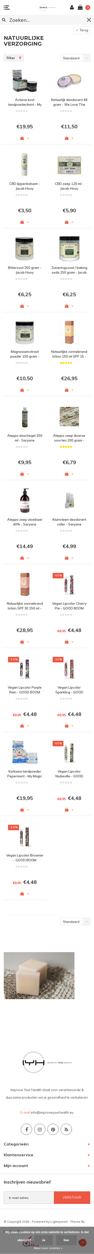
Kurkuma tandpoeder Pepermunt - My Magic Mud (24, 773)
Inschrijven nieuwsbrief (27, 1182)
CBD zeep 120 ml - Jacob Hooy (69, 186)
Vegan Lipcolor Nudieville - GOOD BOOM (69, 773)
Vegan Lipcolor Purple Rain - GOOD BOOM (25, 689)
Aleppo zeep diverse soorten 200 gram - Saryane (69, 438)
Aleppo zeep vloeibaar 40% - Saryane (24, 521)
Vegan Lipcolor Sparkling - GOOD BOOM (69, 689)
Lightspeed (58, 1221)
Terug (82, 30)
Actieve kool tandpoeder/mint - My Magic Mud (25, 102)
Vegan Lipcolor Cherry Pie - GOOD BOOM (69, 605)
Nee (66, 1240)
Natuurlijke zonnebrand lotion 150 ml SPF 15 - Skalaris (69, 354)
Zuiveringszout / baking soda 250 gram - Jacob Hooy (69, 270)
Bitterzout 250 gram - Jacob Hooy (24, 270)
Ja (43, 1240)
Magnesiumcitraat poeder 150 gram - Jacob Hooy (24, 354)
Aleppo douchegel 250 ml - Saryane (24, 438)
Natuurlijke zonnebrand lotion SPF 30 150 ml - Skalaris (25, 605)
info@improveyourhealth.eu (52, 1112)
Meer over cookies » (48, 1248)
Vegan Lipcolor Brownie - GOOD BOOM (24, 857)
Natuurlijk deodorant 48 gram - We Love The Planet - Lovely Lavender (69, 102)
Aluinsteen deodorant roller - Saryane (69, 521)
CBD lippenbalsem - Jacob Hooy (24, 186)
